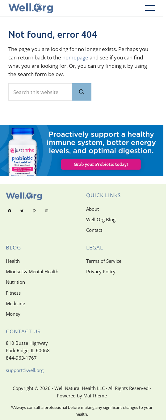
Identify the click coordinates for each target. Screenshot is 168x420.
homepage (75, 57)
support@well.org (25, 370)
